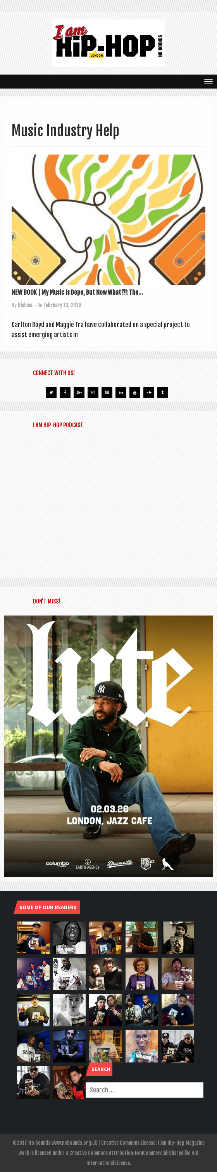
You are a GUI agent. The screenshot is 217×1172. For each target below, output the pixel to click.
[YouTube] (134, 392)
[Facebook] (65, 392)
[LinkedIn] (120, 392)
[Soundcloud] (148, 392)
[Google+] (79, 392)
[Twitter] (51, 392)
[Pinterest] (107, 392)
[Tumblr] (162, 392)
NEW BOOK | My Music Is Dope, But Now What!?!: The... (77, 292)
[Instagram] (93, 392)
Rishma (25, 305)
